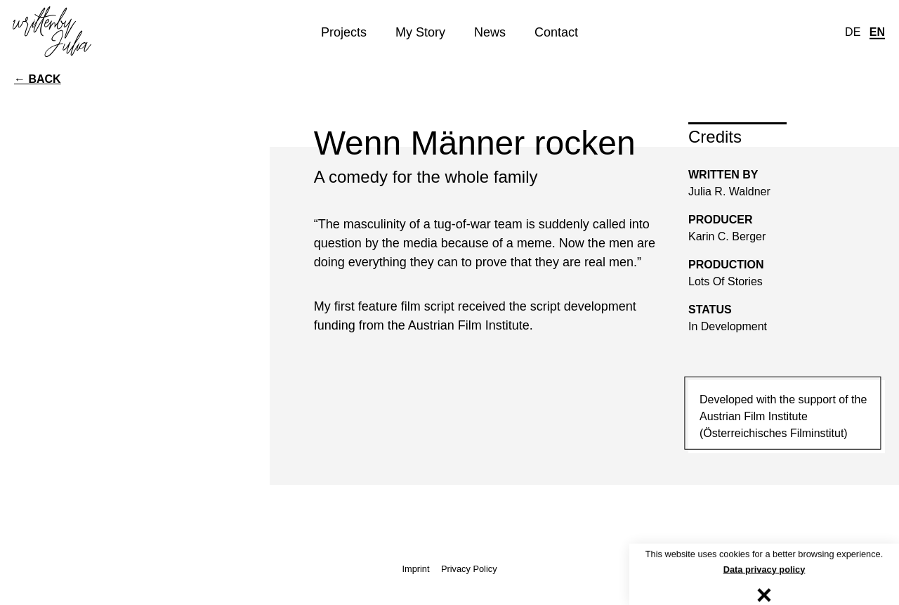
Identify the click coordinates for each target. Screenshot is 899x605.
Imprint (415, 569)
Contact (556, 32)
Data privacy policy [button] (764, 570)
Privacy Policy (469, 569)
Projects (344, 32)
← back (37, 79)
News (490, 32)
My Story (420, 32)
